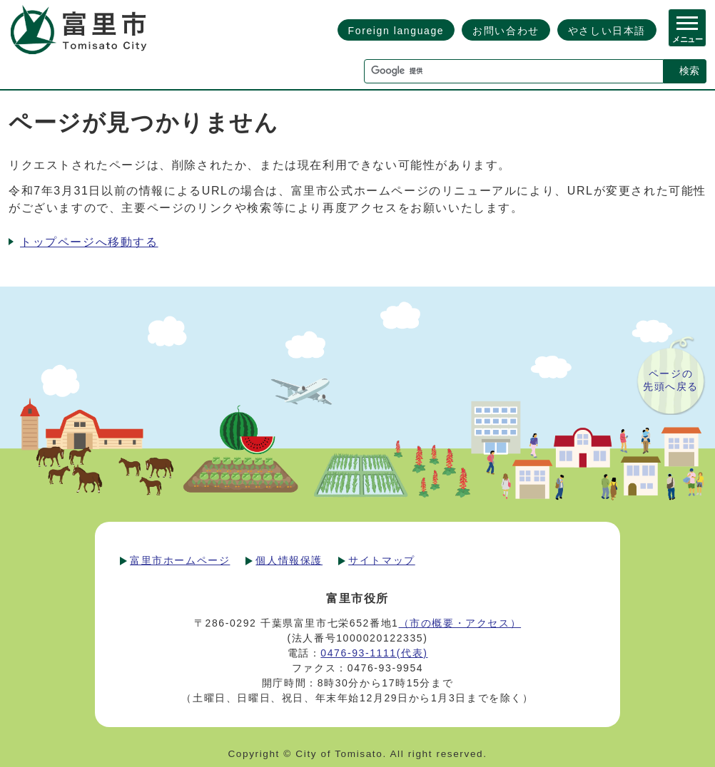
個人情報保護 (289, 560)
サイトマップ (381, 560)
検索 (689, 70)
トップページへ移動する (89, 242)
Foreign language (396, 30)
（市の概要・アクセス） (460, 623)
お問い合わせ (505, 30)
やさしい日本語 (607, 30)
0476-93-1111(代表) (373, 653)
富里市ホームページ (180, 560)
